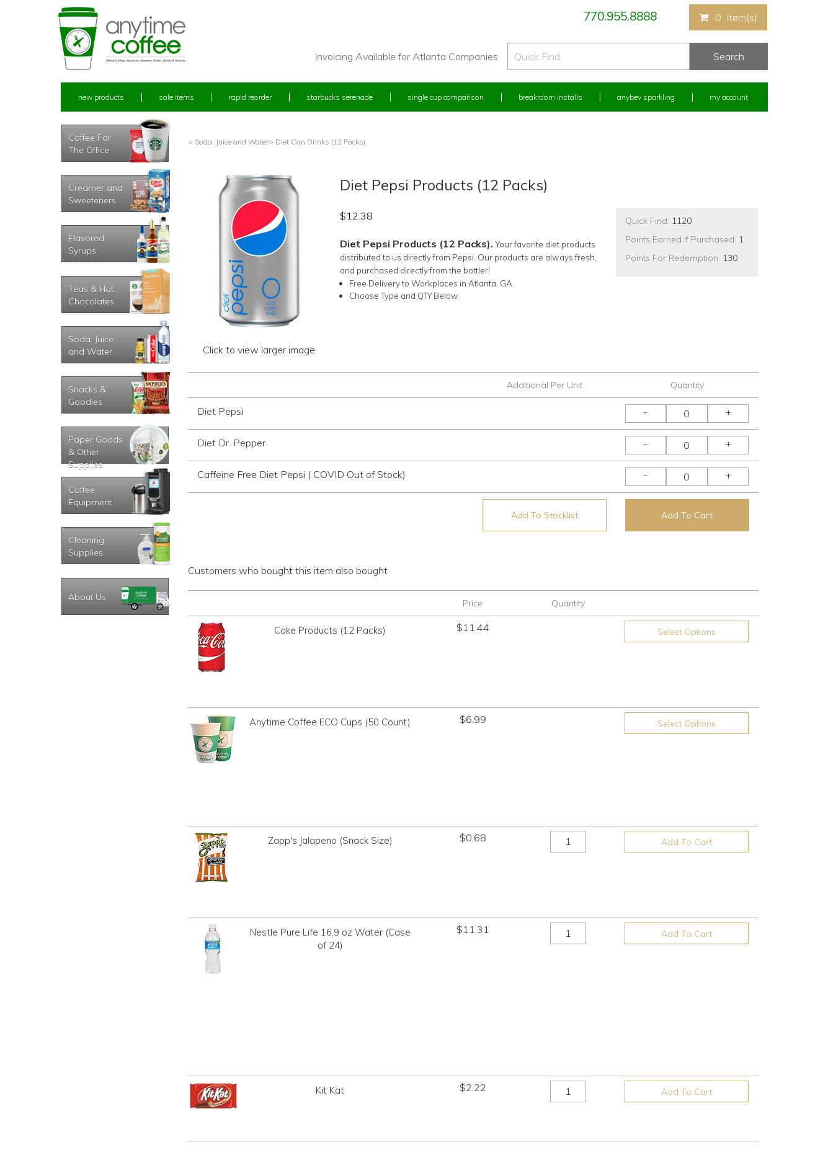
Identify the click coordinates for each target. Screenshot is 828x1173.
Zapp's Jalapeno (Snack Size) (330, 755)
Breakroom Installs (550, 97)
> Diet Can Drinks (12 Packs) (317, 141)
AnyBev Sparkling (267, 1117)
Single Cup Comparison (445, 97)
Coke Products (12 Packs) (330, 630)
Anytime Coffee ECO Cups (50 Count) (330, 693)
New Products (101, 97)
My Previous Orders (94, 1048)
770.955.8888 (620, 16)
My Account (729, 97)
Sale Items (176, 97)
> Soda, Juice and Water (228, 141)
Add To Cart (687, 515)
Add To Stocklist (544, 515)
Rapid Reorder (250, 97)
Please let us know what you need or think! (510, 1058)
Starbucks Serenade (339, 97)
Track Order (80, 1117)
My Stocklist (81, 1094)
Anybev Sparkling (646, 97)
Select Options (686, 631)
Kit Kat (330, 881)
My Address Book (91, 1071)
